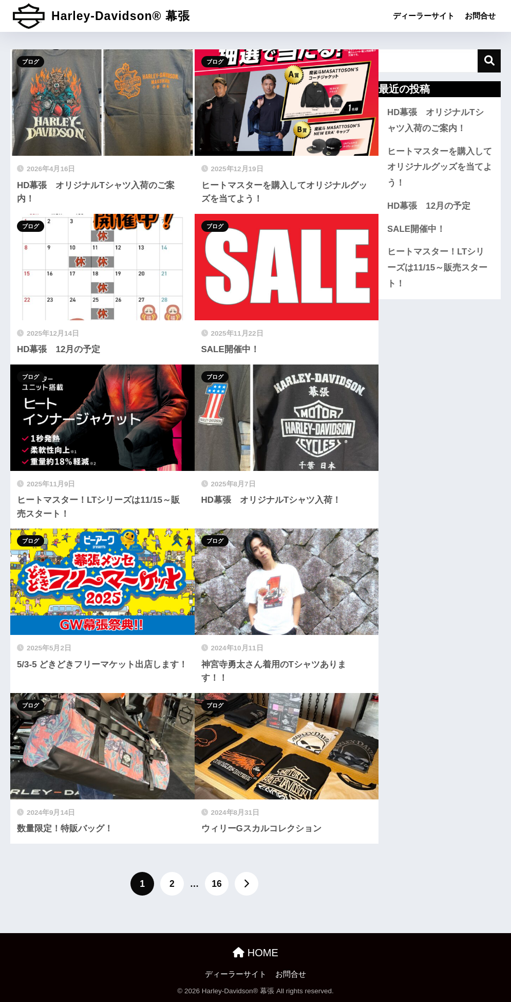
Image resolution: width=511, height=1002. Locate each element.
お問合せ (480, 15)
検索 (489, 60)
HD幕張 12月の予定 (428, 206)
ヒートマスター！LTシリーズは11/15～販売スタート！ (437, 267)
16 (216, 884)
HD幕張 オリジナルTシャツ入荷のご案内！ (435, 120)
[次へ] (246, 884)
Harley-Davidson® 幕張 (101, 16)
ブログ (30, 62)
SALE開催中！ (416, 229)
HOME (255, 952)
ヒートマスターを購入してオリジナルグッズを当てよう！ (439, 167)
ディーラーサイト (424, 15)
